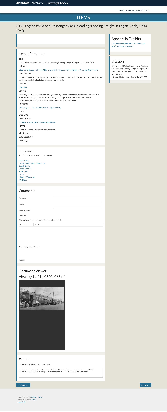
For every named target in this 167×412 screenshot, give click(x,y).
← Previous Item (23, 387)
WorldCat (23, 180)
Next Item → (145, 387)
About (147, 10)
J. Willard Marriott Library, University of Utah (37, 122)
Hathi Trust (23, 171)
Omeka (33, 401)
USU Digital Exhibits (36, 398)
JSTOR (21, 174)
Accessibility (22, 403)
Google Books (24, 166)
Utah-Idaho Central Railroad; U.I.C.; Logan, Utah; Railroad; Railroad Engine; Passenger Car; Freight (58, 70)
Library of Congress (26, 177)
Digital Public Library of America (32, 163)
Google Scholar (25, 169)
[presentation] (20, 224)
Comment (22, 216)
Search (139, 10)
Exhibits (130, 10)
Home (121, 10)
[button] (20, 224)
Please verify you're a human (29, 247)
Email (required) (24, 210)
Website (22, 204)
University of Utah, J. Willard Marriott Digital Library (40, 107)
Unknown (23, 87)
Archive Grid (24, 160)
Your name (22, 198)
